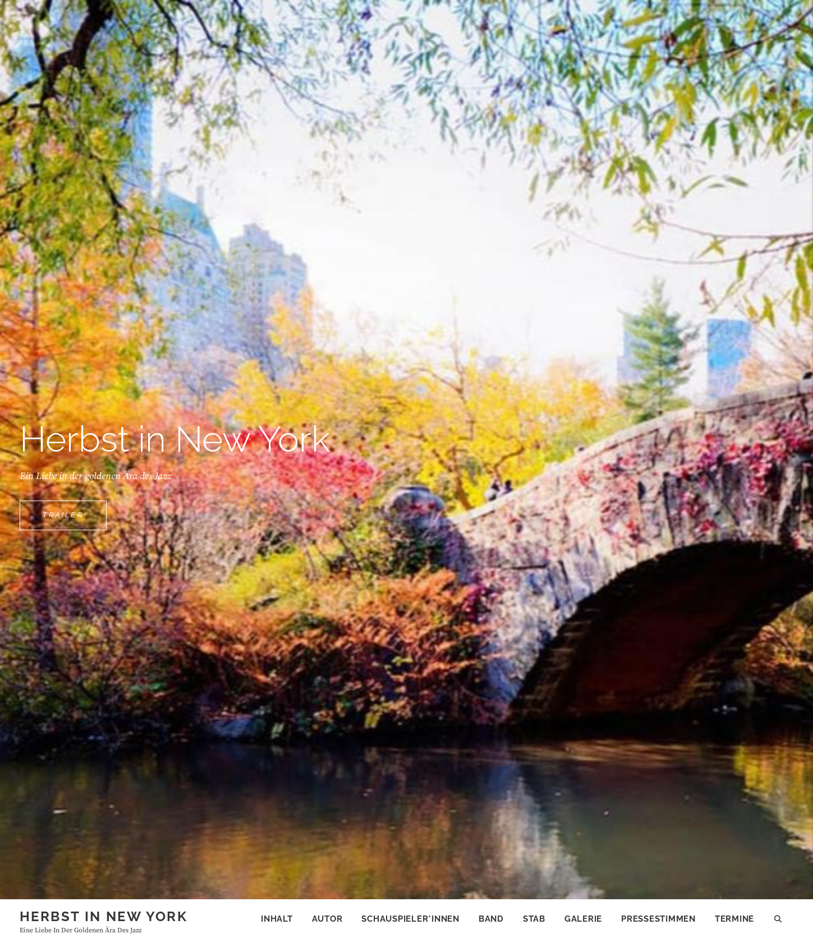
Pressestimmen (658, 919)
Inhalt (277, 919)
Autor (327, 919)
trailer (75, 519)
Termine (734, 919)
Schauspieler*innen (410, 919)
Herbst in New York (103, 916)
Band (491, 919)
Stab (534, 919)
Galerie (583, 919)
